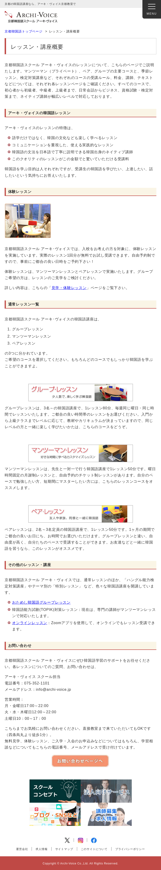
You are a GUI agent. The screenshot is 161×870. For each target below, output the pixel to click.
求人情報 (41, 849)
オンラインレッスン (29, 623)
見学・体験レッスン (69, 288)
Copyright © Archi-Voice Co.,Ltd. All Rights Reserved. (80, 863)
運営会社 (22, 849)
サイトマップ (64, 849)
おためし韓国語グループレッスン (41, 602)
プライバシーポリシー (130, 849)
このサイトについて (94, 849)
